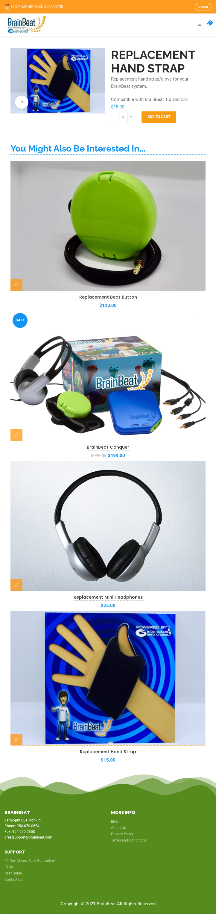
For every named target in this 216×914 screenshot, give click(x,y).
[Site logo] (26, 24)
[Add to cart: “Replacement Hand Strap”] (16, 740)
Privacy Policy (122, 834)
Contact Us (13, 879)
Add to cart (158, 117)
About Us (118, 828)
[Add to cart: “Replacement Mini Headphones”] (16, 585)
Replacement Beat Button (108, 297)
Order (203, 7)
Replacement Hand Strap (108, 752)
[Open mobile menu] (199, 25)
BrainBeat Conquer (108, 447)
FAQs (8, 867)
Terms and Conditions (129, 840)
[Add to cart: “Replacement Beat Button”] (16, 285)
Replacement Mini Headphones (108, 597)
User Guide (13, 873)
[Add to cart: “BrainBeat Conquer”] (16, 435)
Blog (114, 821)
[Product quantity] (122, 117)
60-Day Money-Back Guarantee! (29, 861)
